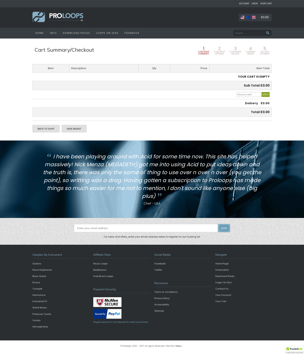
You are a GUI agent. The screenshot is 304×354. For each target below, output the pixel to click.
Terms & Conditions (166, 292)
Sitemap (159, 310)
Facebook (159, 263)
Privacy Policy (162, 298)
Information (222, 269)
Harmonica (38, 295)
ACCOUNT (244, 3)
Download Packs (225, 276)
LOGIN (254, 3)
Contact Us (222, 288)
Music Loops (100, 263)
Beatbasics (99, 269)
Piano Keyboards (42, 269)
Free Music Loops (103, 276)
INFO (53, 33)
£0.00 (265, 17)
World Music (39, 307)
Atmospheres (40, 326)
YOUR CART (266, 3)
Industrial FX (39, 301)
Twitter (158, 269)
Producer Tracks (41, 314)
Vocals (36, 320)
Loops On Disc (223, 282)
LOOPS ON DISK (107, 33)
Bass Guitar (39, 276)
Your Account (223, 295)
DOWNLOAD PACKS (76, 33)
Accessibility (161, 304)
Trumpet (37, 288)
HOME (39, 33)
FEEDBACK (132, 33)
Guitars (36, 263)
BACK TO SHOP (46, 128)
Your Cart (220, 301)
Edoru (179, 346)
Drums (36, 282)
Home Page (222, 263)
